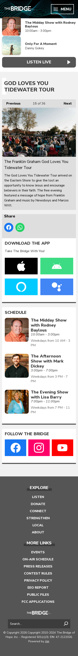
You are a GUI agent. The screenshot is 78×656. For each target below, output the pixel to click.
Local (37, 525)
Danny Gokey (34, 48)
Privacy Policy (38, 580)
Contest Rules (38, 573)
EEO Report (38, 587)
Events (38, 552)
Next (65, 102)
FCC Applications (38, 601)
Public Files (38, 594)
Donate (38, 504)
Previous (11, 102)
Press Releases (38, 566)
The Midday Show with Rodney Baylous (50, 24)
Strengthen (38, 518)
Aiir (47, 641)
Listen (38, 497)
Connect (38, 511)
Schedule (16, 313)
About (38, 532)
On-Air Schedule (37, 559)
